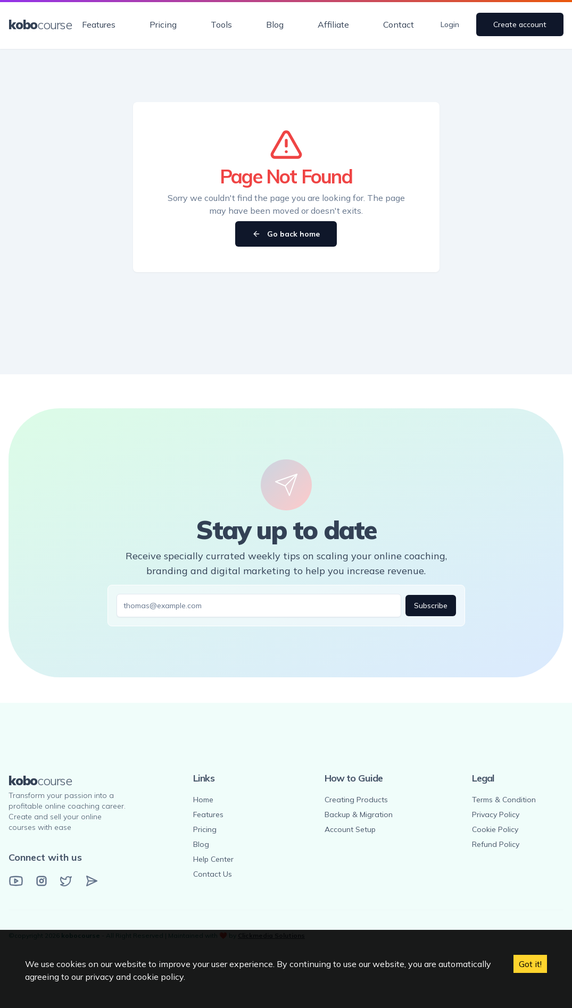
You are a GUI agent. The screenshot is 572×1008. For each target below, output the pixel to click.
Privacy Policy (495, 814)
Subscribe (430, 605)
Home (203, 799)
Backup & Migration (359, 814)
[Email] (91, 881)
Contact (398, 24)
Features (98, 24)
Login (450, 24)
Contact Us (212, 874)
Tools (221, 24)
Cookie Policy (495, 829)
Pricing (163, 24)
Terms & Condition (504, 799)
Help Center (213, 859)
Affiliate (333, 24)
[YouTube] (16, 880)
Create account (519, 24)
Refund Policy (495, 844)
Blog (275, 24)
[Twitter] (66, 881)
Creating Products (356, 799)
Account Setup (350, 829)
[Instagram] (41, 881)
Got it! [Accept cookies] (530, 964)
